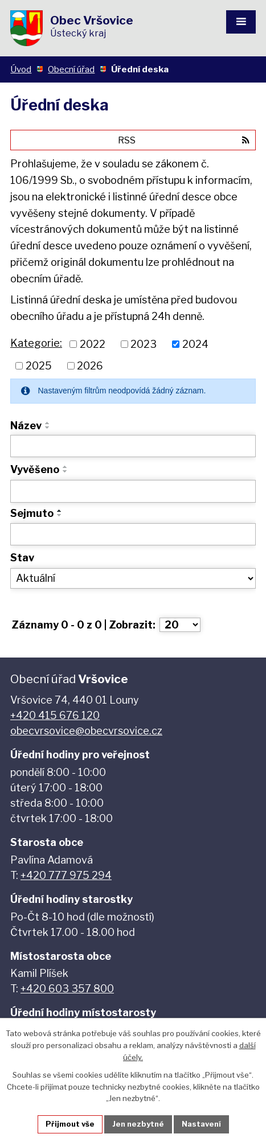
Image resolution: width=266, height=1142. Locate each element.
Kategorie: (36, 343)
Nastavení (201, 1123)
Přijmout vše (70, 1123)
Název (26, 426)
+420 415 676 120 (55, 715)
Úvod (20, 69)
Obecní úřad (71, 69)
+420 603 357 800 (67, 989)
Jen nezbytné (138, 1123)
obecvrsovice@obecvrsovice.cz (86, 731)
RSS (183, 140)
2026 (90, 366)
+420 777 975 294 (66, 875)
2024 (195, 344)
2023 (143, 344)
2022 (92, 344)
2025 (39, 366)
